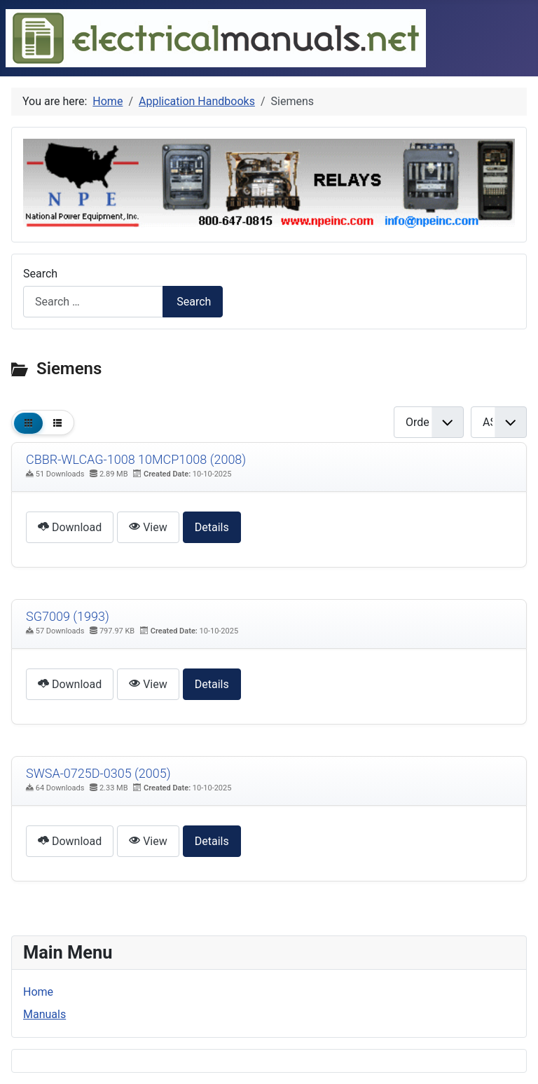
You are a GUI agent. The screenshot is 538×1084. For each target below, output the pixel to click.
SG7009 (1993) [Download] (67, 616)
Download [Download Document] (70, 527)
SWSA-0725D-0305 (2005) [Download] (98, 773)
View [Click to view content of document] (148, 527)
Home (38, 992)
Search (40, 273)
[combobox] (93, 301)
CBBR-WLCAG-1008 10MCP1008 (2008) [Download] (136, 459)
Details (212, 527)
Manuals (44, 1014)
